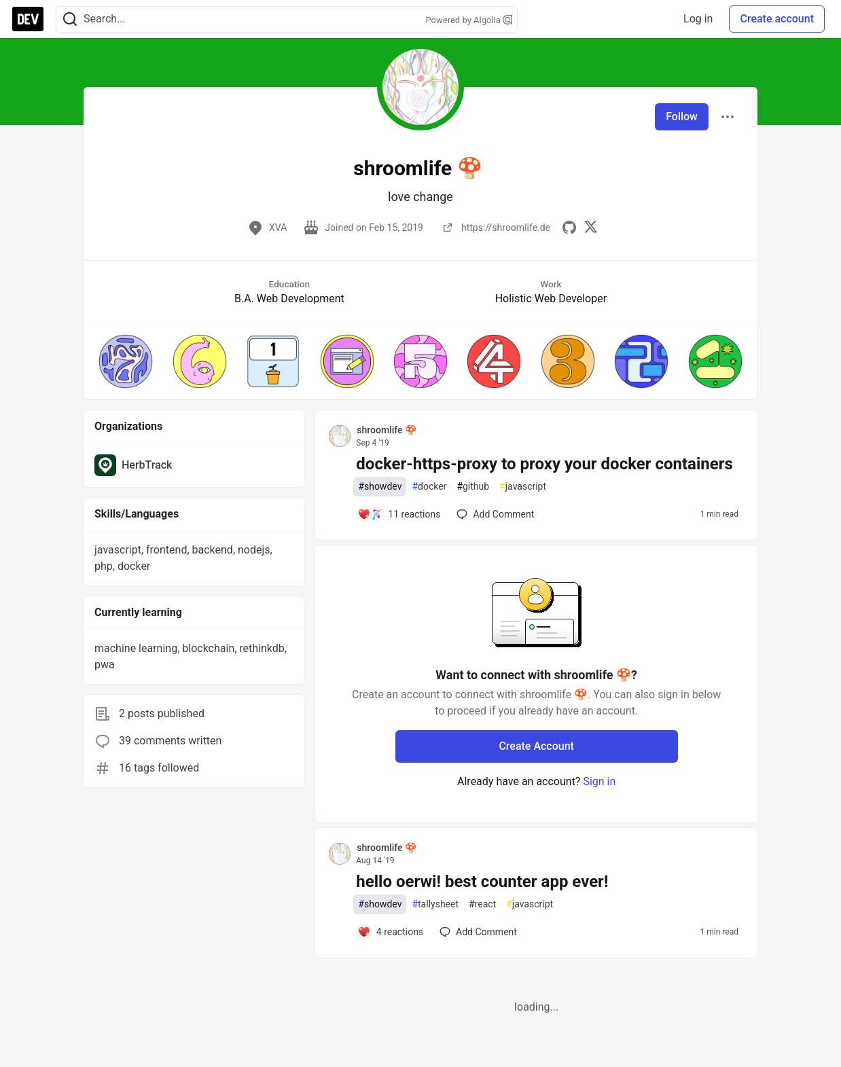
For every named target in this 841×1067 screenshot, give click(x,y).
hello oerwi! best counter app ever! (482, 881)
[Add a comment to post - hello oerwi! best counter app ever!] (390, 932)
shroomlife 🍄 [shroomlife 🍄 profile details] (386, 429)
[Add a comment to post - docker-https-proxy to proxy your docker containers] (398, 514)
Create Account (536, 746)
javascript (522, 487)
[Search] (70, 19)
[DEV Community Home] (28, 19)
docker (429, 487)
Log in (698, 18)
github (473, 487)
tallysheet (435, 904)
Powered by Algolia (468, 20)
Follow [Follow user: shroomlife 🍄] (682, 116)
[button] (125, 361)
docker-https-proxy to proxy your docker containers (544, 463)
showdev (379, 487)
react (482, 904)
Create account (777, 18)
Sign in (599, 781)
